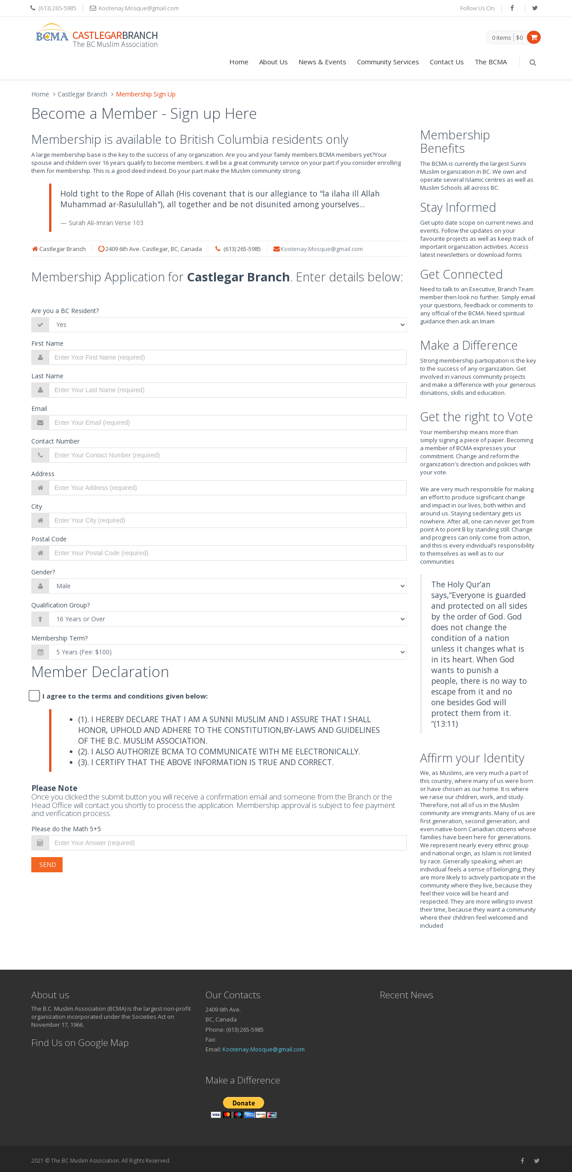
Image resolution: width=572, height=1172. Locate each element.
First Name (47, 343)
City (36, 506)
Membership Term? (59, 638)
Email (39, 408)
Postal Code (49, 539)
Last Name (47, 376)
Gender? (43, 572)
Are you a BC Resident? (65, 310)
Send (47, 864)
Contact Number (55, 441)
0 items (501, 38)
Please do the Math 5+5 (66, 829)
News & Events (322, 61)
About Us (273, 61)
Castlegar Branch (82, 94)
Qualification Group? (60, 605)
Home (238, 61)
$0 (519, 37)
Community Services (388, 61)
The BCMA (491, 61)
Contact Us (447, 61)
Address (43, 473)
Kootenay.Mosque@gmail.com (322, 249)
